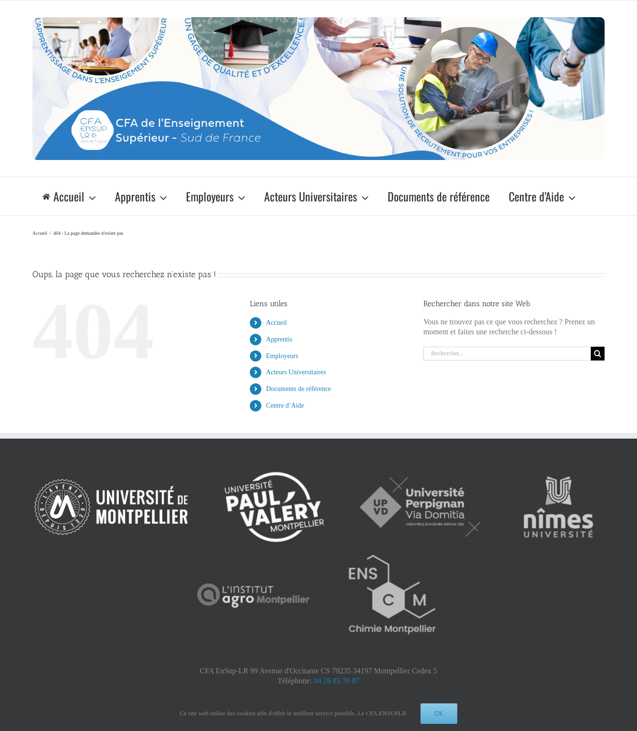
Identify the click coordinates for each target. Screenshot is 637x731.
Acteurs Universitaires (296, 372)
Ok (438, 713)
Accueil (276, 322)
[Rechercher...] (507, 353)
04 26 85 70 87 (337, 681)
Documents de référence (298, 388)
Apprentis (279, 339)
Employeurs (282, 356)
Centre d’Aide (285, 405)
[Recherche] (598, 353)
